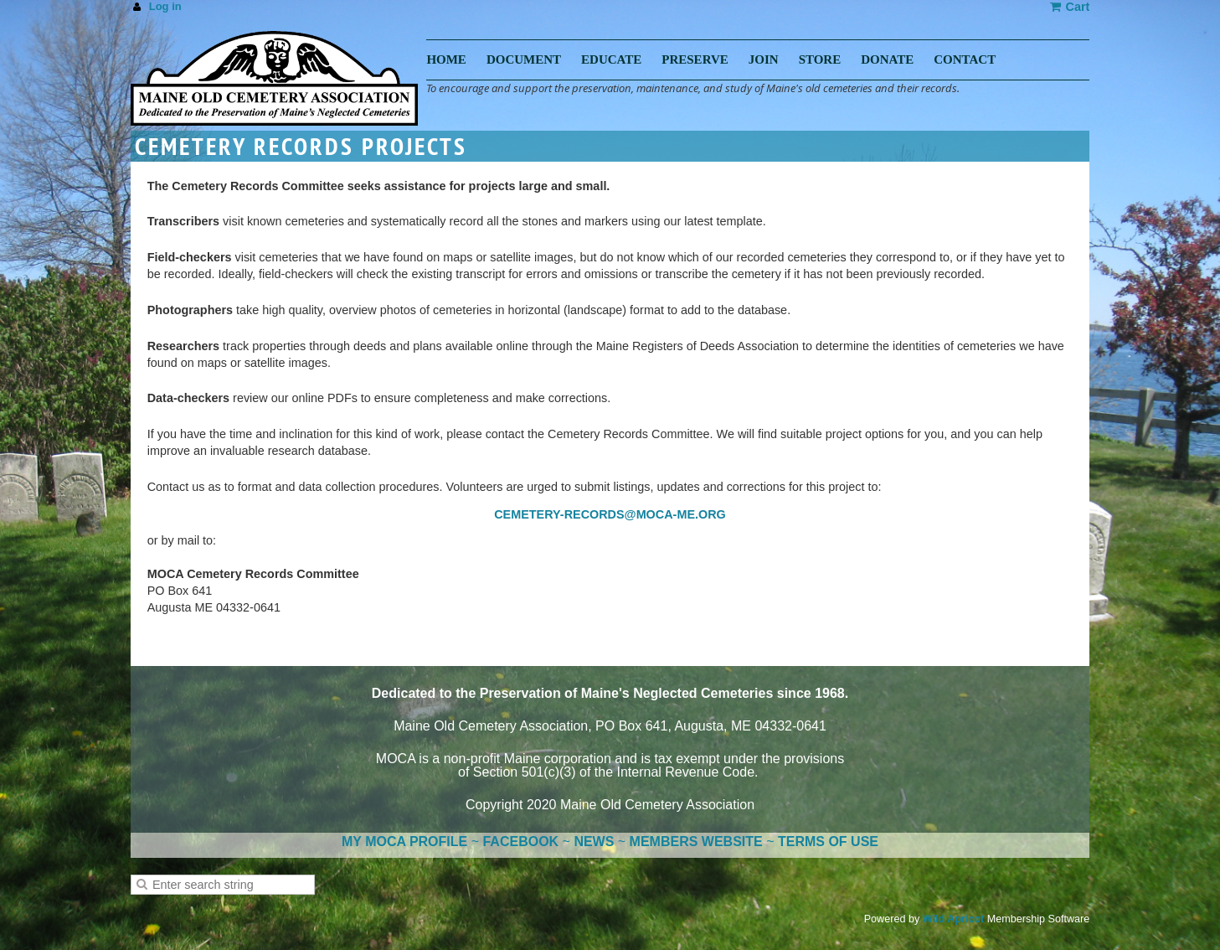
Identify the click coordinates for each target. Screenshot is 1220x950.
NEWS (594, 841)
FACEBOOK (520, 841)
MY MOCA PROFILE (404, 841)
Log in (165, 6)
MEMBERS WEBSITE (696, 841)
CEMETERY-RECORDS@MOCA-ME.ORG (610, 514)
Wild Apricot (954, 919)
